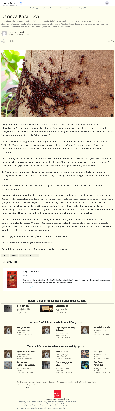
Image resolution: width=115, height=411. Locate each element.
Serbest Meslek (62, 306)
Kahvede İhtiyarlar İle (102, 327)
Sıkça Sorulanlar (32, 385)
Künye (42, 385)
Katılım (38, 382)
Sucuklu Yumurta (62, 352)
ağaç (36, 255)
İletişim (45, 382)
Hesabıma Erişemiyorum (58, 382)
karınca (5, 255)
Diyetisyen (98, 352)
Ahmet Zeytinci (13, 32)
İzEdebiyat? (21, 385)
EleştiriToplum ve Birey (62, 369)
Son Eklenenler (22, 382)
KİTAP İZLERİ (10, 262)
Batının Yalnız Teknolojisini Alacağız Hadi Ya (25, 365)
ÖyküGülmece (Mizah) (23, 331)
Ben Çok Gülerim (23, 327)
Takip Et (22, 32)
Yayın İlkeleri (92, 382)
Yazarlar (32, 382)
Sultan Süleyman (25, 255)
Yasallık (70, 382)
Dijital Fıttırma (22, 306)
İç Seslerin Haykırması (25, 352)
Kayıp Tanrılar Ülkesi (31, 271)
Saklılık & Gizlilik (80, 382)
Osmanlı (14, 255)
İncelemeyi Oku (29, 287)
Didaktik (11, 34)
